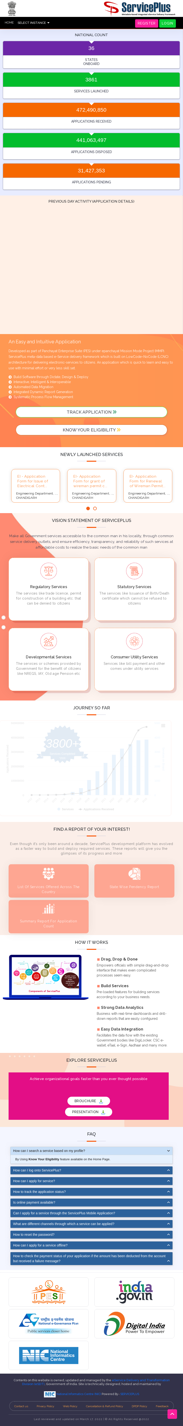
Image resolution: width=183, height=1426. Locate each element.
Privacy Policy (45, 1406)
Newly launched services (91, 454)
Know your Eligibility (92, 429)
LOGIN (167, 23)
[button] (88, 508)
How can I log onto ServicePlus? (37, 1170)
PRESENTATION (88, 1112)
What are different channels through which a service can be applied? (63, 1224)
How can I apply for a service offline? (40, 1245)
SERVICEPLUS (129, 1394)
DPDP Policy (139, 1406)
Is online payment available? (34, 1202)
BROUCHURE (89, 1101)
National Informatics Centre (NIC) (73, 1394)
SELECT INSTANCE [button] (33, 23)
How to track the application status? (39, 1192)
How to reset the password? (34, 1234)
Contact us (21, 1406)
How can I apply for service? (34, 1181)
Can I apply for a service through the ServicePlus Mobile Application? (64, 1213)
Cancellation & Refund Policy (104, 1406)
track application (92, 412)
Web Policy (70, 1406)
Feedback (162, 1406)
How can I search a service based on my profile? (49, 1151)
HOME (9, 22)
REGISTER (147, 23)
